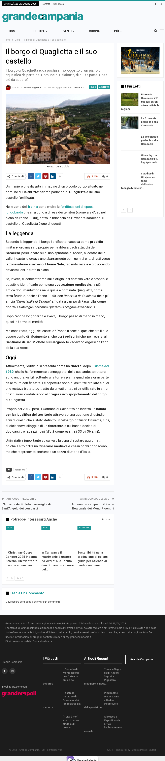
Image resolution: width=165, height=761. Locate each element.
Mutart (152, 750)
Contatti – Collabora (53, 4)
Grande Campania (141, 659)
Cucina (94, 31)
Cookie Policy (139, 750)
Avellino (104, 87)
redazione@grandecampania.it (73, 636)
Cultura (38, 31)
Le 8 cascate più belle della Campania (149, 122)
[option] (140, 142)
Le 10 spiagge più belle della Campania (149, 140)
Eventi (67, 31)
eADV (110, 750)
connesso (25, 601)
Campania (84, 528)
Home (13, 31)
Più (116, 31)
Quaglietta (20, 470)
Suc (19, 578)
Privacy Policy (122, 750)
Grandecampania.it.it (24, 632)
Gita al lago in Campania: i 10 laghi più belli (149, 159)
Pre (10, 578)
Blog (93, 87)
